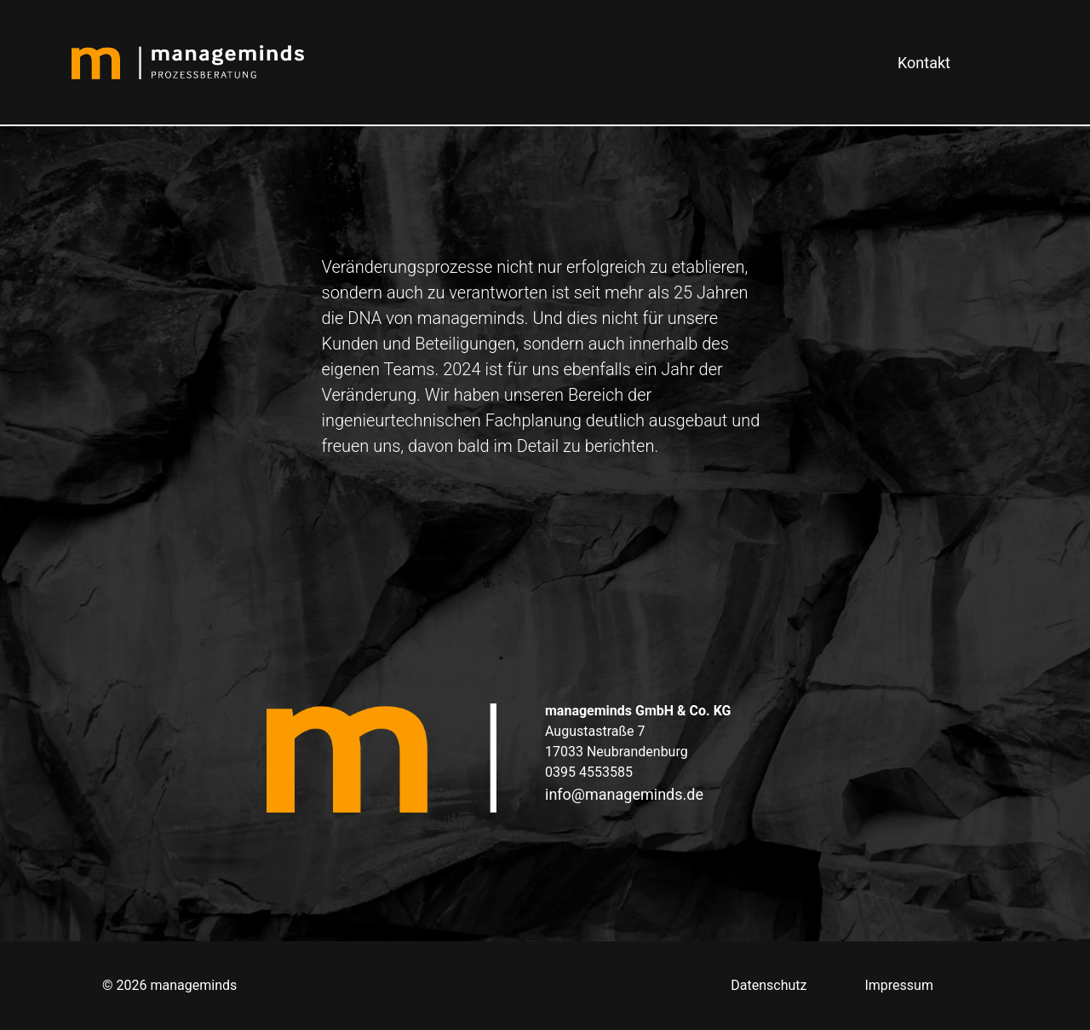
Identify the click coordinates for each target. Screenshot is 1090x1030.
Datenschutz (768, 985)
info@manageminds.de (624, 794)
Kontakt (924, 63)
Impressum (898, 985)
